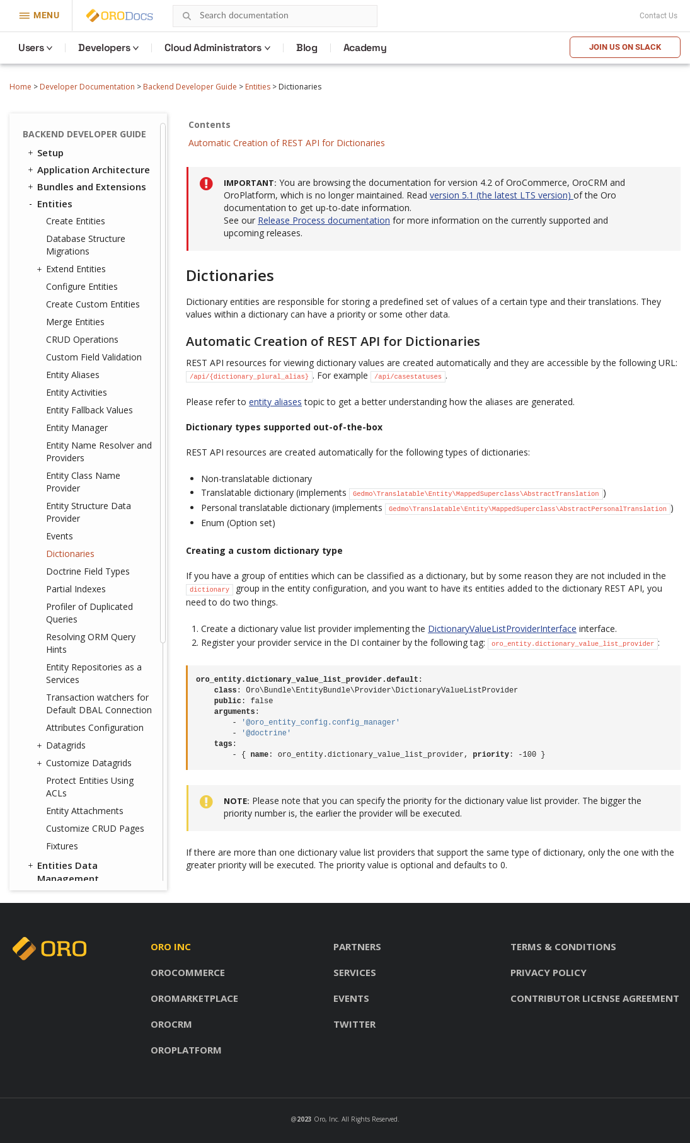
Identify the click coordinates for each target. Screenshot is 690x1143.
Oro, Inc (326, 1119)
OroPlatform (186, 1049)
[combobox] (275, 16)
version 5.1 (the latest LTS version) (501, 195)
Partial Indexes (76, 244)
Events (59, 191)
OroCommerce (188, 972)
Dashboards (65, 614)
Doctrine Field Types (88, 226)
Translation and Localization (68, 574)
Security (50, 550)
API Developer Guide (78, 869)
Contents (209, 124)
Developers (104, 47)
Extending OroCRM (74, 801)
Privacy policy (548, 972)
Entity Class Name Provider (83, 136)
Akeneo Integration (82, 835)
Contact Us (658, 15)
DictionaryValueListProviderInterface (502, 629)
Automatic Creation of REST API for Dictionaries (286, 143)
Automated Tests (72, 852)
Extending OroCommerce (89, 818)
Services (354, 972)
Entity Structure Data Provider (88, 166)
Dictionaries (70, 208)
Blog (307, 47)
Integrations (60, 597)
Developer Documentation (87, 86)
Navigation (62, 631)
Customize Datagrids (86, 417)
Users (30, 47)
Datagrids (63, 400)
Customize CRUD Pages (95, 483)
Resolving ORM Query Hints (90, 297)
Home (20, 86)
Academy (365, 47)
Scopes (53, 716)
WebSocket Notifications (89, 699)
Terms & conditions (563, 946)
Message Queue (69, 665)
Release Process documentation (324, 220)
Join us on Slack (625, 47)
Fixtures (62, 501)
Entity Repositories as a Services (94, 328)
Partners (357, 946)
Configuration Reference (88, 784)
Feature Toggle (73, 733)
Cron (48, 682)
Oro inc (171, 946)
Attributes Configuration (95, 382)
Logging (56, 750)
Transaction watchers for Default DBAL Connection (99, 358)
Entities (257, 86)
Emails (52, 648)
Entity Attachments (85, 465)
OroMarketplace (194, 998)
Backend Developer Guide (190, 86)
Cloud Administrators (213, 47)
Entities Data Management (62, 526)
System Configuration (87, 767)
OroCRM (171, 1024)
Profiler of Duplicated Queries (89, 267)
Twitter (354, 1024)
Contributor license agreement (594, 998)
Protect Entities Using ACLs (90, 441)
